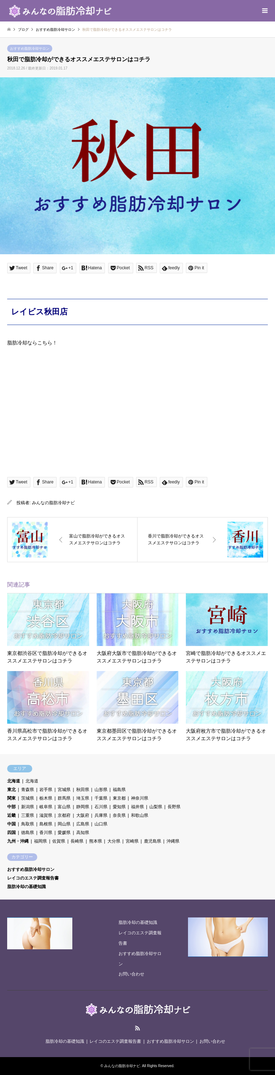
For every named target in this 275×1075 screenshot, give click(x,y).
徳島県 (27, 832)
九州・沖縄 (18, 841)
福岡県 (40, 841)
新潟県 (27, 806)
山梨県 (155, 806)
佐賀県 (58, 841)
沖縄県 (173, 841)
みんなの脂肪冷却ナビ (53, 502)
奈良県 (119, 815)
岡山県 (64, 823)
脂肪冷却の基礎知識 (26, 886)
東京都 (119, 798)
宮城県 (64, 789)
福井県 (137, 806)
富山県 (64, 806)
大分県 (113, 841)
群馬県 (64, 798)
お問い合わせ (131, 974)
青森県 (27, 789)
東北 (11, 789)
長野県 (174, 806)
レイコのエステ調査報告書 (33, 878)
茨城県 (27, 798)
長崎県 (77, 841)
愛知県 (119, 806)
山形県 (101, 789)
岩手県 (45, 789)
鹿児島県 (152, 841)
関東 (11, 798)
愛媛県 (64, 832)
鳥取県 (27, 823)
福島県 (119, 789)
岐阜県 (45, 806)
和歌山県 (139, 815)
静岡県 (82, 806)
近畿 (11, 815)
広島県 (82, 823)
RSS (137, 1028)
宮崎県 (132, 841)
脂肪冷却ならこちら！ (32, 343)
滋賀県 (45, 815)
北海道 (13, 781)
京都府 (64, 815)
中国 (11, 823)
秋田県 (82, 789)
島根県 (45, 823)
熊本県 (95, 841)
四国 (11, 832)
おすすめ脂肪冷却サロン (29, 48)
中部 (11, 806)
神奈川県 (139, 798)
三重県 (27, 815)
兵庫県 (101, 815)
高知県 (82, 832)
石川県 (101, 806)
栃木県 (45, 798)
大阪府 (82, 815)
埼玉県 (82, 798)
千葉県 (101, 798)
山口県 (101, 823)
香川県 (45, 832)
